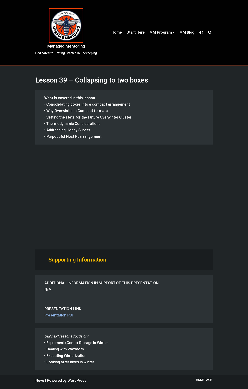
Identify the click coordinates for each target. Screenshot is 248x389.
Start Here (136, 32)
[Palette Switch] (201, 32)
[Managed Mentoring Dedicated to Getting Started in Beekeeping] (66, 32)
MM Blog (186, 32)
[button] (174, 32)
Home (117, 32)
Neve (39, 380)
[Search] (210, 32)
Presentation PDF (59, 315)
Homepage (204, 380)
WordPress (77, 380)
